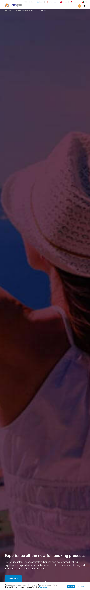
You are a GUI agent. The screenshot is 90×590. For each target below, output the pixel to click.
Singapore (74, 2)
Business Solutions (21, 10)
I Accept (71, 586)
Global (40, 2)
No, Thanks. (81, 586)
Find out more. (44, 587)
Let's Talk (13, 579)
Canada (63, 2)
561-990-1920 (28, 2)
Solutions (8, 10)
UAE (84, 2)
